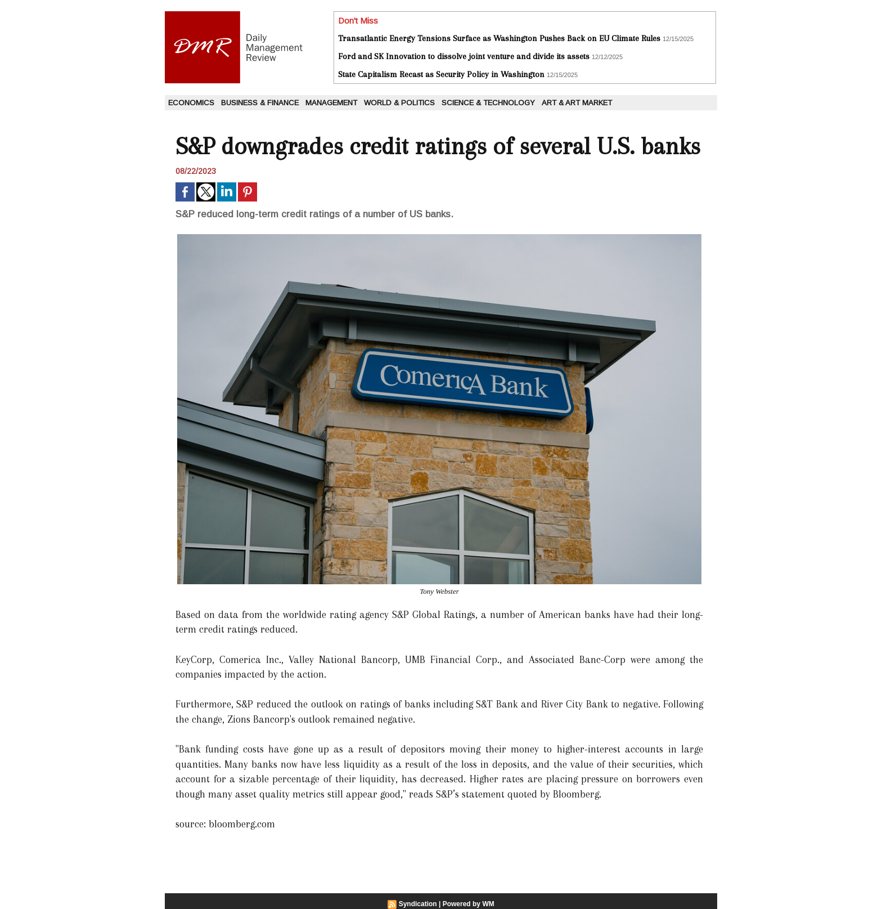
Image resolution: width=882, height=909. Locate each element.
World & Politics (399, 102)
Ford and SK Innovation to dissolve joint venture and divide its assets (464, 56)
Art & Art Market (577, 102)
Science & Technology (488, 102)
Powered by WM (468, 904)
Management (331, 102)
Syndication (418, 904)
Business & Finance (260, 102)
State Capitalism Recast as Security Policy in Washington (441, 74)
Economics (191, 102)
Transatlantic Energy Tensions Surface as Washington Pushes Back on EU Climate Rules (499, 38)
